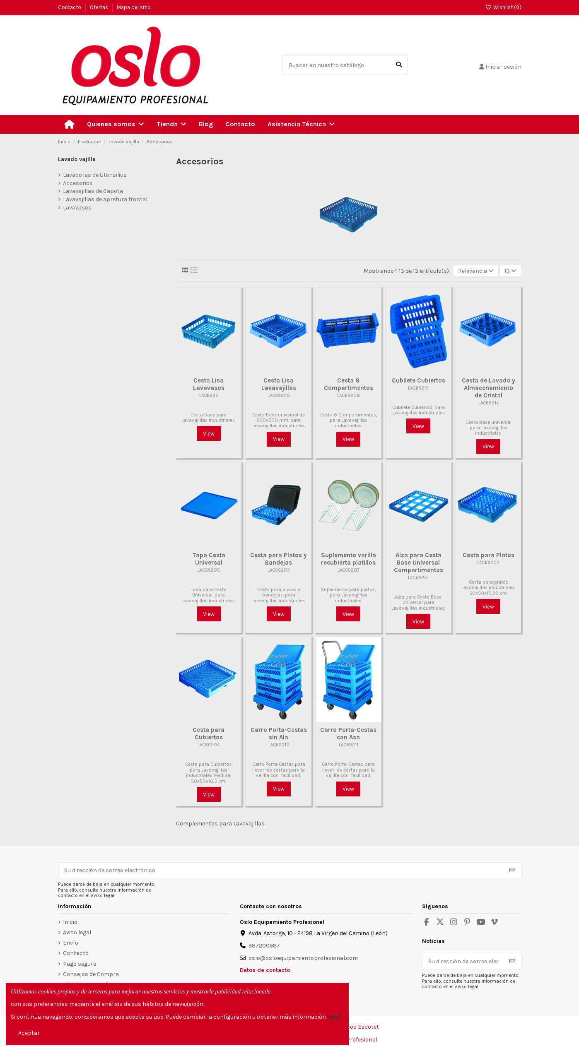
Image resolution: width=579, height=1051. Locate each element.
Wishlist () (503, 7)
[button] (115, 124)
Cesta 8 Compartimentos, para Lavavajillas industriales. (348, 420)
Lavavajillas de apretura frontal (105, 199)
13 (510, 270)
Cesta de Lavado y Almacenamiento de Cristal (488, 388)
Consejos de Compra (91, 974)
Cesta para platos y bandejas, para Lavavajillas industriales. (278, 595)
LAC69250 (279, 395)
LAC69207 (348, 570)
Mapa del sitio (134, 7)
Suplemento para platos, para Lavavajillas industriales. (348, 595)
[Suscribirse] (512, 870)
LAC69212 (278, 745)
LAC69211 (348, 745)
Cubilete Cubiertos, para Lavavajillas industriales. (418, 410)
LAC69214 (488, 403)
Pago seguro (79, 963)
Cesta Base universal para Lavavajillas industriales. (488, 428)
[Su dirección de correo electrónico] (281, 870)
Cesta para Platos (488, 555)
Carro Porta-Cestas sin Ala (279, 733)
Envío (70, 942)
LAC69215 (418, 388)
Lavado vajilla (77, 159)
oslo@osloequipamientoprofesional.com (303, 958)
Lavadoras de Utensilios (95, 174)
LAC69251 (418, 577)
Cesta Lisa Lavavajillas (278, 384)
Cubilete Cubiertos (418, 380)
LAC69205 (209, 570)
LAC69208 (348, 395)
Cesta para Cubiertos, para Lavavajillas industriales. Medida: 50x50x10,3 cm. (208, 773)
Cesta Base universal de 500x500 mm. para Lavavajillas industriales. (278, 420)
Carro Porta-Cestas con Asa (348, 733)
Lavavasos (77, 207)
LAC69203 (279, 570)
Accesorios (78, 183)
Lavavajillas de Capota (93, 191)
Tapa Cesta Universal (208, 558)
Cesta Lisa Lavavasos (208, 384)
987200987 (264, 945)
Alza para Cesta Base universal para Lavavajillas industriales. (418, 602)
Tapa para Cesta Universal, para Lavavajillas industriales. (208, 595)
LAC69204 (209, 745)
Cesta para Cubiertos (208, 733)
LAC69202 (488, 562)
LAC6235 (208, 395)
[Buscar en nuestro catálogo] (399, 64)
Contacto (70, 7)
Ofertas (99, 7)
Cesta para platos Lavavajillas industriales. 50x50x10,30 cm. (488, 588)
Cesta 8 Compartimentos (348, 384)
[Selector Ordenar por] (475, 271)
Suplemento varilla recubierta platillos (348, 558)
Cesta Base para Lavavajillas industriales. (208, 417)
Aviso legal (77, 932)
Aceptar (29, 1033)
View (209, 433)
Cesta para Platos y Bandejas (278, 558)
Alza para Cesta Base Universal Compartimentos (418, 562)
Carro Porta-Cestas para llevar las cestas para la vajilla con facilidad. (278, 770)
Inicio (70, 922)
